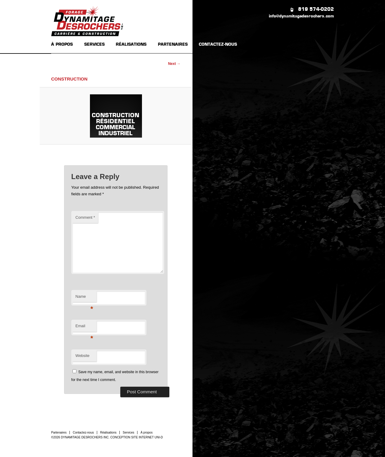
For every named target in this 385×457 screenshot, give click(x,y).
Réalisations (108, 432)
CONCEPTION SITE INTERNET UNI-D (136, 437)
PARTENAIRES (173, 45)
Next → (174, 64)
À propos (146, 432)
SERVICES (94, 45)
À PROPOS (62, 45)
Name (84, 298)
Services (128, 432)
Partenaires (58, 432)
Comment (85, 217)
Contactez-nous (83, 432)
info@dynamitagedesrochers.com (301, 16)
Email (84, 328)
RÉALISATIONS (131, 45)
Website (82, 355)
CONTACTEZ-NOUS (218, 45)
